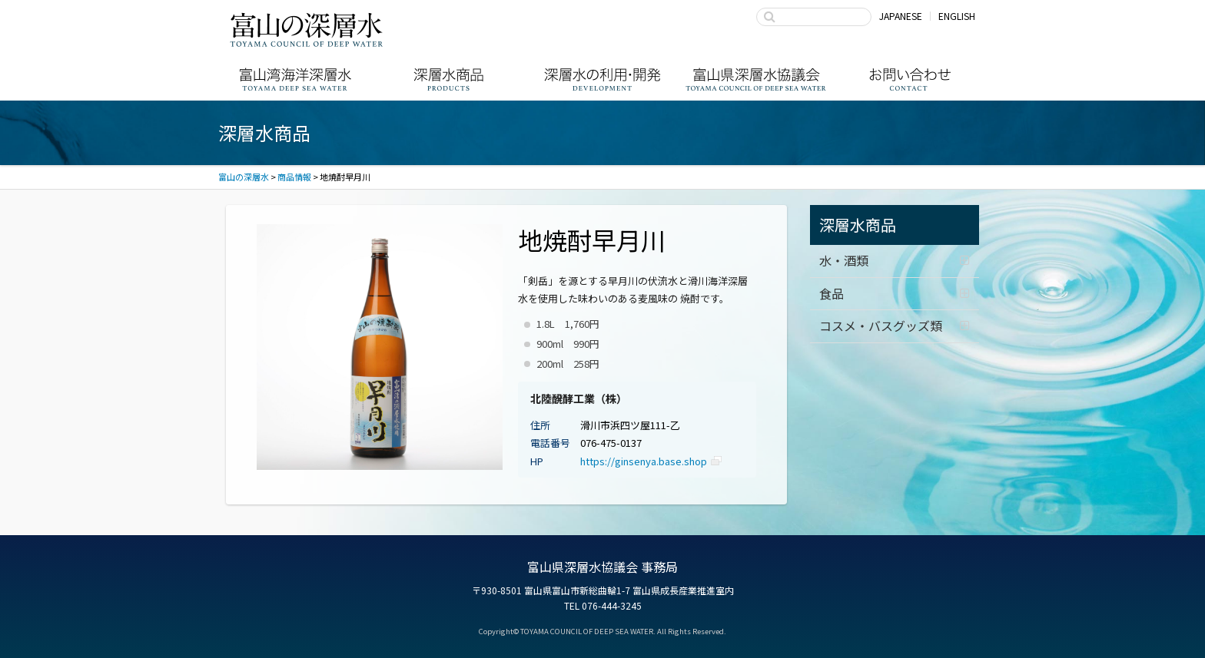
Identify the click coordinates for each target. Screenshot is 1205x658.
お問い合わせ (910, 79)
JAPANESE (900, 15)
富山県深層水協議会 (756, 79)
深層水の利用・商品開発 (602, 79)
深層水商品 (449, 79)
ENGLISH (956, 15)
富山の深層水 (306, 29)
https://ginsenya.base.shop (643, 461)
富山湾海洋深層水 (295, 79)
